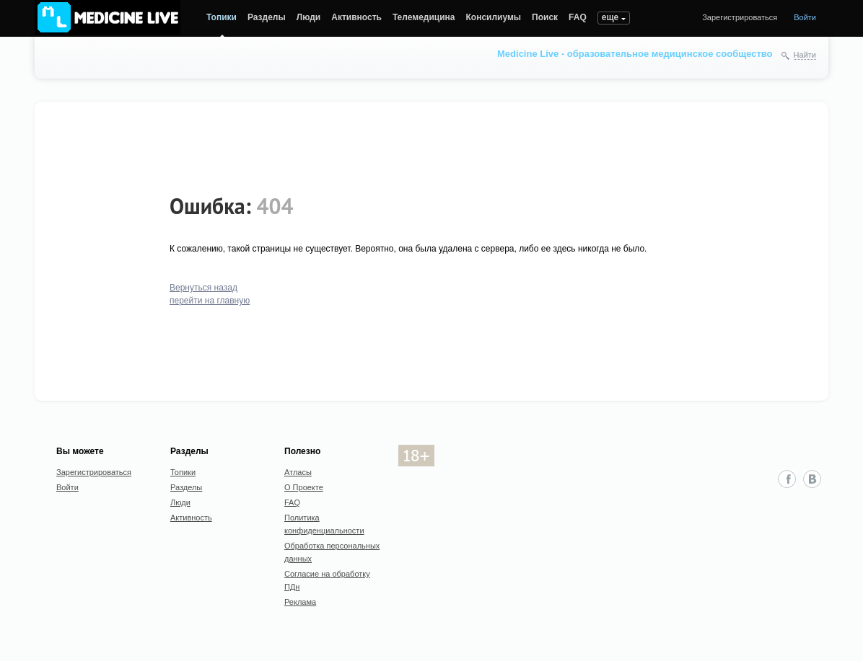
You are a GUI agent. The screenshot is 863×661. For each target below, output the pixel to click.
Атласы (298, 472)
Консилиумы (494, 17)
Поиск (545, 17)
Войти (805, 17)
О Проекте (303, 487)
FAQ (578, 17)
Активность (356, 17)
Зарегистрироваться (739, 17)
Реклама (300, 602)
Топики (221, 17)
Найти (805, 54)
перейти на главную (210, 301)
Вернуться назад (203, 288)
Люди (309, 17)
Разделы (266, 17)
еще (610, 17)
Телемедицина (424, 17)
